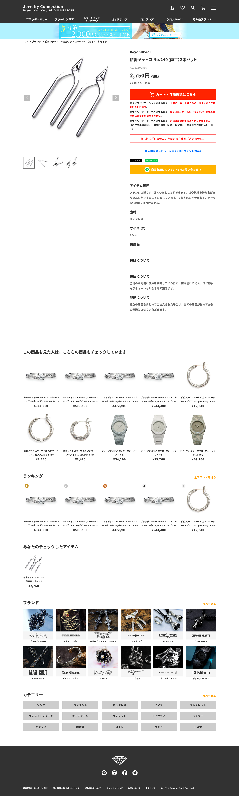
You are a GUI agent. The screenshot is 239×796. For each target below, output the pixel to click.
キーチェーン (80, 716)
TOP (25, 41)
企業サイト (150, 788)
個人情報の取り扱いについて (66, 788)
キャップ (41, 727)
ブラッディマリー (37, 19)
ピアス (159, 705)
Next (116, 98)
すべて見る (209, 604)
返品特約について (93, 788)
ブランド (36, 41)
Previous (27, 98)
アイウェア (158, 716)
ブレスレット (198, 705)
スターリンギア (64, 19)
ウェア (159, 727)
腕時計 (80, 727)
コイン (119, 727)
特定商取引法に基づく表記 (35, 788)
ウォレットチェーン (41, 716)
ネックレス (119, 705)
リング (41, 705)
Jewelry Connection (43, 6)
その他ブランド (202, 19)
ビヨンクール (52, 41)
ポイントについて (114, 788)
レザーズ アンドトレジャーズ (92, 19)
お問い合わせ (134, 788)
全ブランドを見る (205, 477)
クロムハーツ (175, 19)
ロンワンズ (147, 19)
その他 (198, 727)
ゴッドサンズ (119, 19)
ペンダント (80, 705)
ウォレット (119, 716)
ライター (198, 716)
